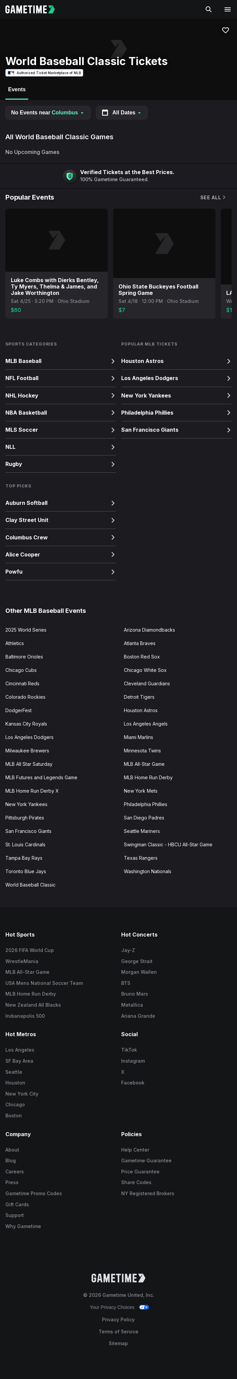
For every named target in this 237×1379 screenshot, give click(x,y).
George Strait (137, 961)
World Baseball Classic (30, 885)
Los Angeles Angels (146, 724)
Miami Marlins (138, 737)
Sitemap (118, 1343)
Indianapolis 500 (25, 1016)
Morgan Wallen (139, 972)
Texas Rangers (141, 858)
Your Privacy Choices (112, 1307)
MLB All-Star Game (144, 764)
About (12, 1150)
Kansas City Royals (26, 724)
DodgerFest (18, 710)
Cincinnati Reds (22, 683)
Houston (15, 1082)
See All (213, 197)
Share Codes (136, 1182)
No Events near (48, 112)
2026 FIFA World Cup (29, 950)
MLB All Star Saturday (29, 764)
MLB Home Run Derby (148, 777)
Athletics (14, 643)
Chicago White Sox (145, 670)
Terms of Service (118, 1331)
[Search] (208, 9)
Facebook (132, 1082)
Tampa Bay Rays (23, 858)
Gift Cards (17, 1204)
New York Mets (141, 791)
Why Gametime (23, 1226)
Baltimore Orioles (24, 656)
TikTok (129, 1050)
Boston (13, 1115)
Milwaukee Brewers (27, 750)
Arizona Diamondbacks (149, 630)
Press (12, 1182)
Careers (14, 1171)
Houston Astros (141, 710)
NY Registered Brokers (147, 1193)
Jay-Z (128, 950)
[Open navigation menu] (227, 9)
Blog (10, 1160)
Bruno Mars (134, 994)
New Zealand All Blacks (33, 1005)
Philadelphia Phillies (145, 804)
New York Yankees (26, 804)
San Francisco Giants (28, 831)
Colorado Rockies (25, 697)
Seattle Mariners (142, 831)
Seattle (13, 1072)
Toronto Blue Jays (25, 871)
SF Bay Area (19, 1061)
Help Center (135, 1150)
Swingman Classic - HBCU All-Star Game (168, 844)
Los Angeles (19, 1050)
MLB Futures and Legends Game (41, 777)
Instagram (133, 1061)
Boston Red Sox (142, 656)
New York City (21, 1094)
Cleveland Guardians (147, 683)
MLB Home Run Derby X (32, 791)
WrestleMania (21, 961)
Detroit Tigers (139, 697)
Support (14, 1215)
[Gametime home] (34, 9)
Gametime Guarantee (146, 1160)
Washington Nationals (147, 871)
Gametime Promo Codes (33, 1193)
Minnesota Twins (142, 750)
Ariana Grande (138, 1016)
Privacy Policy (118, 1319)
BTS (125, 983)
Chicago (15, 1104)
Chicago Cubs (21, 670)
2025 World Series (25, 630)
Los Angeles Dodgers (29, 737)
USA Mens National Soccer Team (44, 983)
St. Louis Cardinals (25, 844)
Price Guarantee (140, 1171)
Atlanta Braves (140, 643)
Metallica (132, 1005)
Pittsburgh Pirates (24, 817)
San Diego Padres (144, 817)
